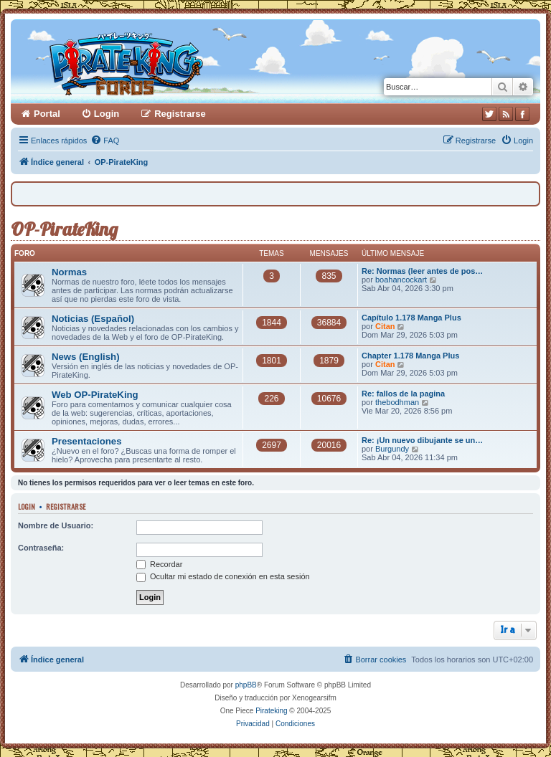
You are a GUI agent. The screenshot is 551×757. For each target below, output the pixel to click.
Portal (47, 113)
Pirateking (271, 711)
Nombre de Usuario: (55, 525)
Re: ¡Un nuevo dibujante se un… (422, 440)
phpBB (246, 685)
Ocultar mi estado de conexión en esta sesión (223, 576)
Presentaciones (87, 441)
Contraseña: (41, 547)
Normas (69, 272)
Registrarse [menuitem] (180, 113)
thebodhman (397, 402)
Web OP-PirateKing (95, 394)
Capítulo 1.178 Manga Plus (411, 317)
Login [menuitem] (106, 113)
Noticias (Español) (93, 318)
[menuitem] (104, 140)
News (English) (86, 356)
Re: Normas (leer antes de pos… (422, 271)
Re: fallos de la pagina (403, 393)
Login (26, 506)
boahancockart (401, 279)
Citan (385, 326)
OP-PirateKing (64, 229)
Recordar (159, 564)
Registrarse (65, 506)
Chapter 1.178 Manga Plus (410, 355)
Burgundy (392, 448)
